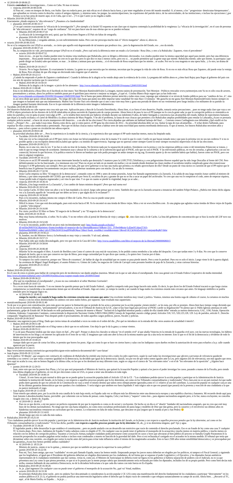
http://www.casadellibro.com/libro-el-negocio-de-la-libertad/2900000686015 (134, 241)
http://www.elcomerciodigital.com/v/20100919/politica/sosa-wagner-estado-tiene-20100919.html (53, 275)
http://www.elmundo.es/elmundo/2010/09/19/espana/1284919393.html (113, 85)
